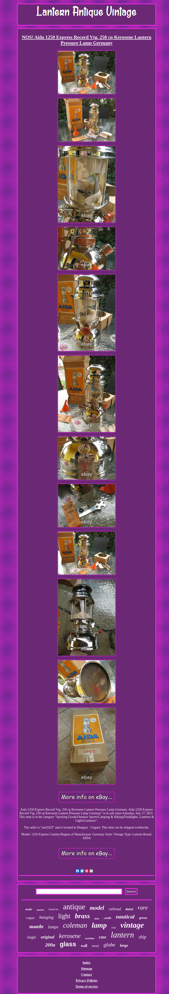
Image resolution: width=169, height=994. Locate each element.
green (143, 918)
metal (95, 946)
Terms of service (86, 986)
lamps (53, 926)
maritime (89, 938)
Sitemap (86, 968)
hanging (46, 917)
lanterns (53, 909)
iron (113, 927)
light (64, 916)
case (102, 937)
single (31, 937)
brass (82, 916)
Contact (86, 974)
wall (84, 946)
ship (142, 936)
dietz (96, 918)
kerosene (70, 935)
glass (68, 944)
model (97, 908)
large (124, 945)
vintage (132, 925)
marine (40, 909)
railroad (115, 909)
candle (107, 918)
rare (143, 907)
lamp (99, 925)
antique (74, 907)
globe (109, 945)
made (28, 909)
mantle (36, 926)
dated (129, 909)
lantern (122, 934)
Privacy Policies (86, 980)
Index (86, 962)
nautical (125, 917)
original (47, 937)
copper (30, 918)
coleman (75, 925)
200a (50, 945)
